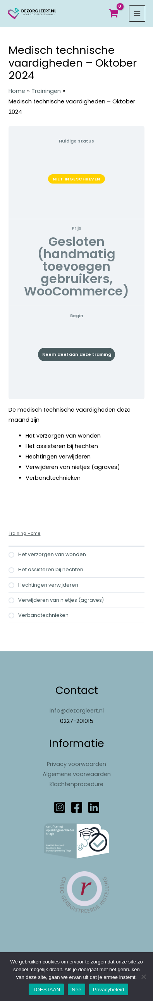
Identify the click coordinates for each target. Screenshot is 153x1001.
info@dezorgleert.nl (77, 710)
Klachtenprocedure (76, 784)
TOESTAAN (46, 989)
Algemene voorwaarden (77, 774)
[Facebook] (76, 807)
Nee (76, 989)
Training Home (24, 533)
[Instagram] (59, 807)
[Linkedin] (94, 807)
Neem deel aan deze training (76, 354)
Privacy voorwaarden (76, 764)
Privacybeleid (108, 989)
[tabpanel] (76, 450)
